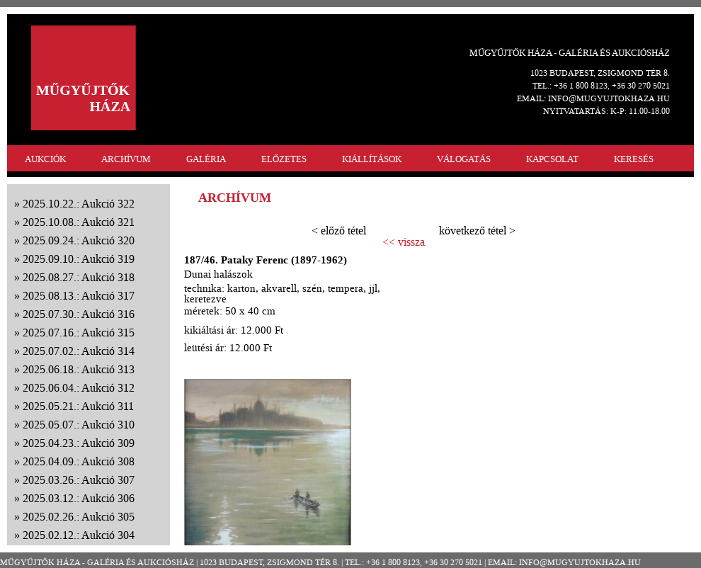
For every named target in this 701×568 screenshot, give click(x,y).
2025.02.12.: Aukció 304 (79, 535)
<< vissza (403, 242)
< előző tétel (339, 230)
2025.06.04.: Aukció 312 (79, 387)
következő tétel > (477, 230)
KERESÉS (634, 159)
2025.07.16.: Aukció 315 (79, 332)
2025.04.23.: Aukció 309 (79, 443)
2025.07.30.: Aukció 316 (79, 314)
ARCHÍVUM (126, 159)
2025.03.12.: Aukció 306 (79, 498)
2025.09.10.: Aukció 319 (79, 258)
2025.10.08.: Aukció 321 (79, 222)
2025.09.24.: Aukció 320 (79, 240)
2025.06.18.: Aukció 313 (79, 369)
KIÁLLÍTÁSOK (371, 159)
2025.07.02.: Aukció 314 (79, 350)
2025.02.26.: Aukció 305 (79, 516)
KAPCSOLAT (552, 159)
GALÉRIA (206, 159)
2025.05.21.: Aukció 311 (78, 406)
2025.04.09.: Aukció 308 (79, 461)
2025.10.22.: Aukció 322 (79, 203)
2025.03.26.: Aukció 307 (79, 479)
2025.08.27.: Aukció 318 (79, 277)
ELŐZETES (284, 159)
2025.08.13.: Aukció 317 (79, 295)
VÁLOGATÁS (464, 159)
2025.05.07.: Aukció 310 (79, 424)
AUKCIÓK (45, 159)
